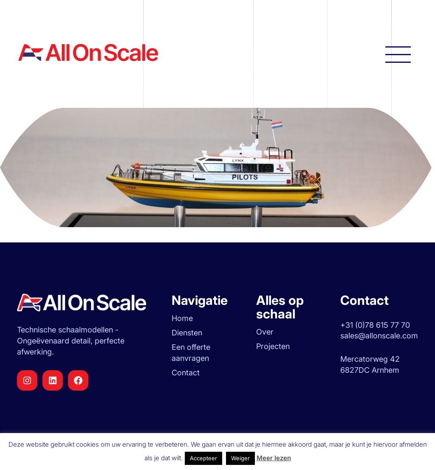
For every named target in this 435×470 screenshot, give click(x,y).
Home (182, 318)
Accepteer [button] (203, 458)
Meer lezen (274, 458)
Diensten (187, 332)
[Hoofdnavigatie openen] (398, 54)
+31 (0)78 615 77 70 (375, 325)
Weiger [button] (240, 458)
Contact (186, 372)
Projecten (273, 346)
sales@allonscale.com (379, 335)
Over (265, 331)
